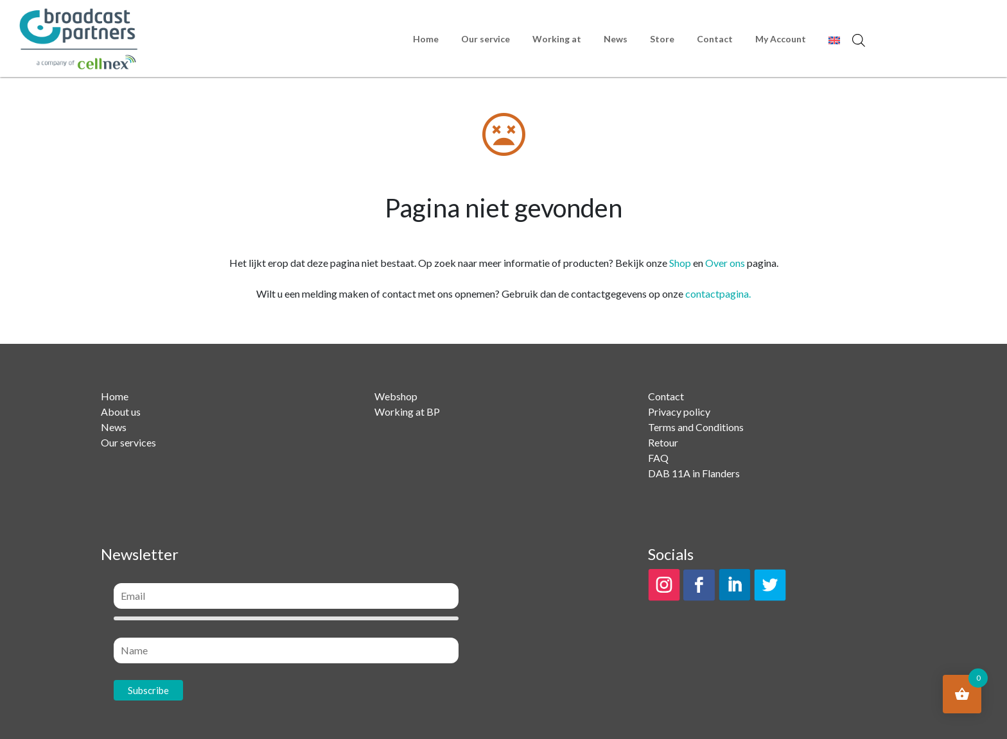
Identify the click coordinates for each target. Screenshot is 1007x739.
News (615, 38)
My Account (780, 38)
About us (121, 411)
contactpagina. (718, 293)
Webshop (395, 396)
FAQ (658, 458)
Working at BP (407, 411)
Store (662, 38)
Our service (485, 38)
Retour (663, 442)
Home (426, 38)
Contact (715, 38)
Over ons (725, 263)
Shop (680, 263)
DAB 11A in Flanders (694, 473)
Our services (128, 442)
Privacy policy (679, 411)
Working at (556, 38)
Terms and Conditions (696, 427)
